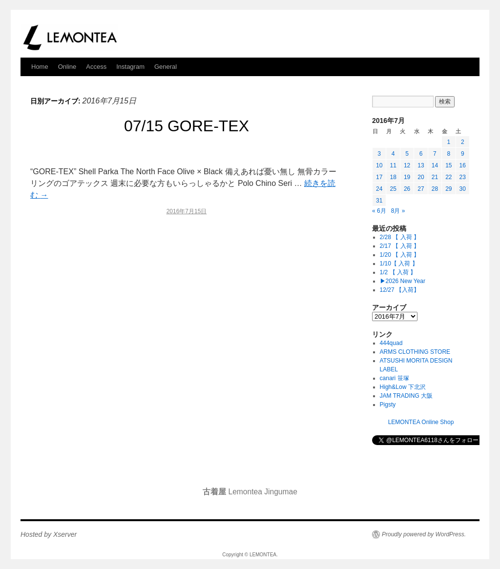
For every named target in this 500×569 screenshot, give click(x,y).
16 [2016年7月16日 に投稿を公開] (462, 165)
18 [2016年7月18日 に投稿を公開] (393, 177)
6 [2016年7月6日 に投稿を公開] (421, 153)
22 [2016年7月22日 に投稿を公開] (448, 177)
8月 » (398, 210)
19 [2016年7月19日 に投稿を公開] (407, 177)
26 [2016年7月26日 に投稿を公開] (407, 188)
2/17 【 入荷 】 (399, 246)
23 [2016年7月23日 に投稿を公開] (462, 177)
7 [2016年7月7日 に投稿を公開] (435, 153)
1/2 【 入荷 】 (398, 272)
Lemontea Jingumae (250, 492)
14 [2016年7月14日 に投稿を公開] (435, 165)
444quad (391, 343)
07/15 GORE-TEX (186, 126)
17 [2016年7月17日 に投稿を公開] (379, 177)
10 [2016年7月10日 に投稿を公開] (379, 165)
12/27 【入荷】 (399, 289)
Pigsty (388, 404)
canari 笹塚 (394, 378)
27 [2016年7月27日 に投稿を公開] (420, 188)
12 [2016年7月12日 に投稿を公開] (407, 165)
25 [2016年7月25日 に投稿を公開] (393, 188)
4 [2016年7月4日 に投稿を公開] (393, 153)
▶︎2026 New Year (402, 281)
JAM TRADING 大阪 (406, 395)
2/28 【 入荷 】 (399, 237)
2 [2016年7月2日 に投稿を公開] (462, 142)
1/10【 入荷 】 (399, 263)
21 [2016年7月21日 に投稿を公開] (435, 177)
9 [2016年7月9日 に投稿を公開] (462, 153)
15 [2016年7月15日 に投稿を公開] (448, 165)
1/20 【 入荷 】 (399, 254)
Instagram (130, 66)
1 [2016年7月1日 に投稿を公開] (448, 142)
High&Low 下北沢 (406, 387)
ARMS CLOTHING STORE (415, 351)
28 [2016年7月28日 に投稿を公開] (435, 188)
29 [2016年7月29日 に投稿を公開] (448, 188)
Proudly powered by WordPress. (424, 534)
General (165, 66)
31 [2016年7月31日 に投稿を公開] (379, 200)
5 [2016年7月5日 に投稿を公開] (407, 153)
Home (39, 66)
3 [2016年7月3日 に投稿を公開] (379, 153)
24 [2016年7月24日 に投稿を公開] (379, 188)
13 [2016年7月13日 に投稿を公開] (420, 165)
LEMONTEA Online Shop (421, 422)
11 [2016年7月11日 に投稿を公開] (393, 165)
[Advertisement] (186, 307)
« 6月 (379, 210)
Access (96, 66)
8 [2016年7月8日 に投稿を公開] (448, 153)
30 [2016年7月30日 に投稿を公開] (462, 188)
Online (67, 66)
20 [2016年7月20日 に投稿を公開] (420, 177)
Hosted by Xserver (49, 534)
